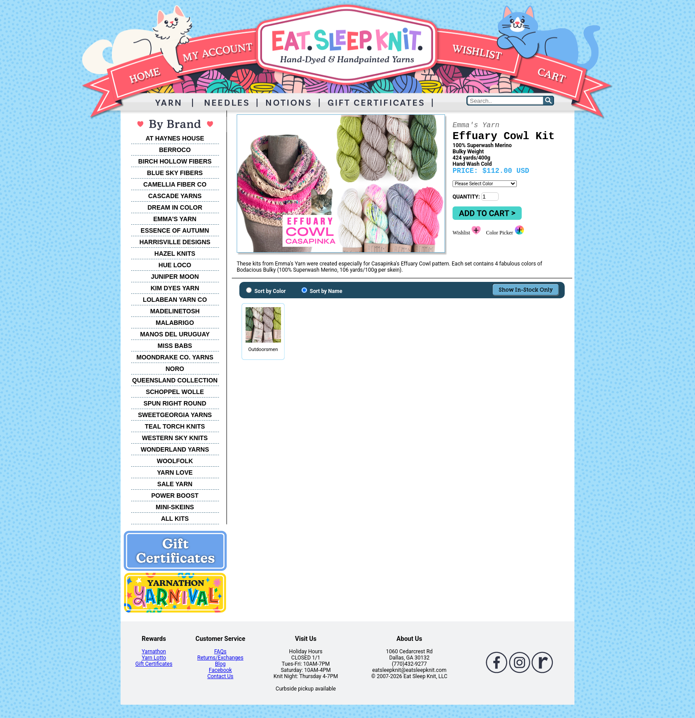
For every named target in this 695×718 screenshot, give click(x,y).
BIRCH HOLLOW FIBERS (175, 161)
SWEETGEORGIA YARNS (175, 414)
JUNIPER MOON (175, 276)
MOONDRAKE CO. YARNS (175, 357)
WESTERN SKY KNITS (174, 437)
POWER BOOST (175, 495)
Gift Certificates (153, 664)
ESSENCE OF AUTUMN (175, 230)
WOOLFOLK (175, 460)
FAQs (220, 651)
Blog (220, 664)
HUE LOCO (175, 265)
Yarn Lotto (154, 658)
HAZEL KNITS (174, 253)
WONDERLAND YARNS (175, 449)
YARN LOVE (174, 472)
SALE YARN (174, 484)
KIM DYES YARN (175, 288)
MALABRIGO (175, 322)
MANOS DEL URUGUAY (175, 334)
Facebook (220, 670)
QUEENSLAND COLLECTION (175, 380)
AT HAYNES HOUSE (174, 138)
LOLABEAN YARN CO (175, 299)
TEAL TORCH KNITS (175, 426)
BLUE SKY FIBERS (175, 172)
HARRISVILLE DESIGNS (174, 242)
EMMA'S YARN (174, 218)
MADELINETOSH (175, 311)
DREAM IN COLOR (175, 207)
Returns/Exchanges (220, 658)
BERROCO (175, 149)
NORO (175, 368)
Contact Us (220, 676)
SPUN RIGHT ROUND (175, 403)
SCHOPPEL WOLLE (175, 391)
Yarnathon (154, 651)
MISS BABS (175, 345)
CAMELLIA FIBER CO (175, 184)
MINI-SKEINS (175, 507)
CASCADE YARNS (175, 195)
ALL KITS (175, 518)
